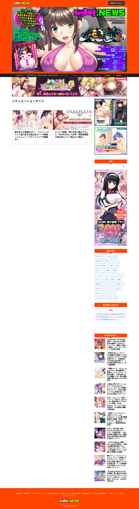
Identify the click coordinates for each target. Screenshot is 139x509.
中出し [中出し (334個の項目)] (118, 289)
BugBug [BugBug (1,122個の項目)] (98, 261)
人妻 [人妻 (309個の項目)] (109, 298)
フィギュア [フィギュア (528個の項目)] (99, 275)
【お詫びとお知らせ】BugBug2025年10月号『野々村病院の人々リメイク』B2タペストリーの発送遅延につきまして (110, 316)
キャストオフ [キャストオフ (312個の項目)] (100, 298)
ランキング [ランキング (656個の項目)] (114, 261)
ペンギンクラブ (113, 493)
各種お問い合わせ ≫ (116, 3)
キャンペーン (64, 75)
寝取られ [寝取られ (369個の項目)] (120, 284)
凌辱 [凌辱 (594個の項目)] (110, 265)
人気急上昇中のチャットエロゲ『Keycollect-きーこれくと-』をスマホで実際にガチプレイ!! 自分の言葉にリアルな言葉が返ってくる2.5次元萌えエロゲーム (117, 389)
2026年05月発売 (31, 75)
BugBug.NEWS (75, 493)
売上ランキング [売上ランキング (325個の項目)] (101, 293)
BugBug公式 (86, 493)
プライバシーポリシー (38, 493)
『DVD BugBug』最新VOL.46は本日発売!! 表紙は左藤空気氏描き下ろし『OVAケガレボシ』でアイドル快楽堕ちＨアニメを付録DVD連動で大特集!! (117, 447)
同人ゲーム (86, 75)
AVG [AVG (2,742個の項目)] (109, 256)
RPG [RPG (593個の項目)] (117, 265)
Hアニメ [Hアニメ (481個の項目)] (98, 279)
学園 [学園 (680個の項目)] (106, 261)
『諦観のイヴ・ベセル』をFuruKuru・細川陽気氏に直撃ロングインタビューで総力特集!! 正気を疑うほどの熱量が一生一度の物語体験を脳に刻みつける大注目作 (117, 374)
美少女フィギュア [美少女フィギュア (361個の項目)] (101, 289)
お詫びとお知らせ (52, 493)
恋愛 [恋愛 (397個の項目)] (112, 279)
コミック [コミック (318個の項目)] (112, 293)
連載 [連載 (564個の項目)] (108, 270)
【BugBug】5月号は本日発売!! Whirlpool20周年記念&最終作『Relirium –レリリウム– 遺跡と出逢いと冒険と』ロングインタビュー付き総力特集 (117, 344)
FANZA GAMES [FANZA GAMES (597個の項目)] (101, 265)
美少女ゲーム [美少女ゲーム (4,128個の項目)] (100, 256)
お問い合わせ (65, 493)
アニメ (75, 75)
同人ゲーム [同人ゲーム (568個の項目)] (99, 270)
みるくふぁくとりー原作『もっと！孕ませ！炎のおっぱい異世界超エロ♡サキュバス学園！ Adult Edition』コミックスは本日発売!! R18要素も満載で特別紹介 (117, 403)
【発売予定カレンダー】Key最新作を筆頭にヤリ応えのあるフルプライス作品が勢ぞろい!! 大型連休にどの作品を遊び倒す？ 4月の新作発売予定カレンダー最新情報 (117, 359)
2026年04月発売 (42, 75)
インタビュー (97, 75)
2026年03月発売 (53, 75)
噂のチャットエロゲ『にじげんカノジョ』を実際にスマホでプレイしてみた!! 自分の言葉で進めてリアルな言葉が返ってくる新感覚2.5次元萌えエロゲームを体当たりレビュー (117, 461)
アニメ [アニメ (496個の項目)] (121, 275)
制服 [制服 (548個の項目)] (114, 270)
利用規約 (26, 493)
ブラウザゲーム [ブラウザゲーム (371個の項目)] (109, 284)
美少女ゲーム (21, 75)
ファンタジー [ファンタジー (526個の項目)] (111, 275)
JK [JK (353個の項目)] (111, 289)
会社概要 (18, 493)
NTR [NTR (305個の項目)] (115, 298)
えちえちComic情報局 (99, 493)
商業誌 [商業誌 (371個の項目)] (98, 284)
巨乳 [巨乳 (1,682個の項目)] (115, 256)
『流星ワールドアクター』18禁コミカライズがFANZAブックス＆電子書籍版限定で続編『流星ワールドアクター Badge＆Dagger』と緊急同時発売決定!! (117, 419)
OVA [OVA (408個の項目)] (106, 279)
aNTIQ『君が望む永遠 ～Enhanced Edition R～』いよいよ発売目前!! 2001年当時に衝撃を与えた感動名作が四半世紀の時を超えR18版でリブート (117, 433)
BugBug (107, 75)
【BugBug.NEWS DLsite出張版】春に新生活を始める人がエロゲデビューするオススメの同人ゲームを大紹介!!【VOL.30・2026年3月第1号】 (117, 476)
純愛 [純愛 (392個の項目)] (118, 279)
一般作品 (118, 75)
